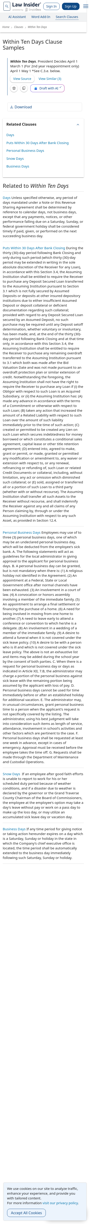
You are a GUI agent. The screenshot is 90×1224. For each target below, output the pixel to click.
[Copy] (24, 88)
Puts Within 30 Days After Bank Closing (37, 142)
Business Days (17, 166)
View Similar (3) (50, 78)
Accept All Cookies (26, 1212)
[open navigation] (86, 6)
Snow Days (15, 158)
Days (10, 134)
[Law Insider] (27, 6)
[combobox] (6, 6)
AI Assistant (17, 17)
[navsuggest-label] (6, 6)
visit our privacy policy (60, 1203)
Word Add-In (40, 17)
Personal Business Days (25, 150)
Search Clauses (67, 17)
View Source (22, 78)
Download (21, 106)
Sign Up (71, 6)
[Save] (14, 88)
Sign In (51, 6)
